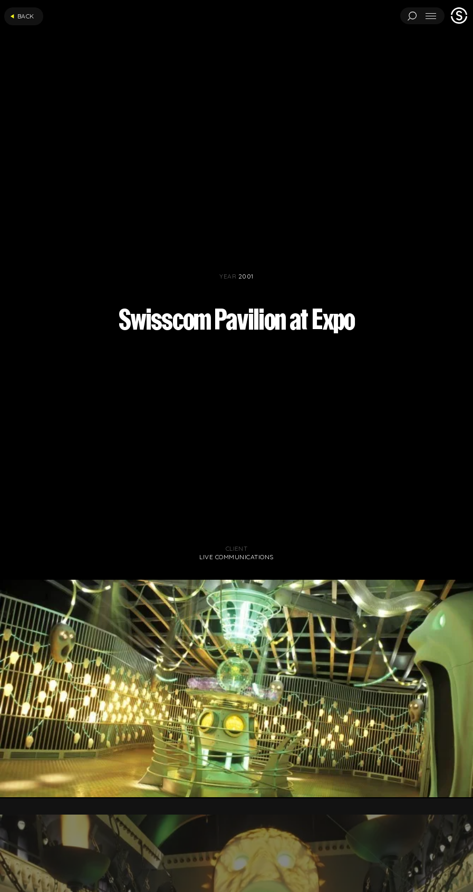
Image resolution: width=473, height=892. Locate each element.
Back (22, 16)
